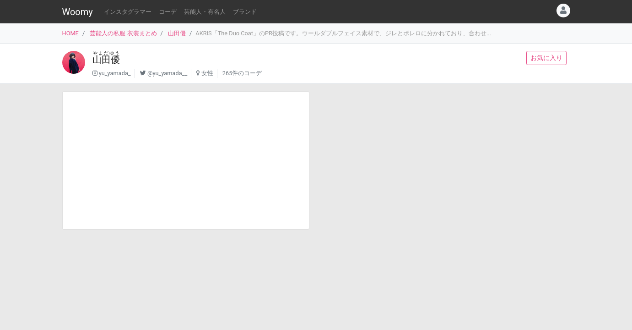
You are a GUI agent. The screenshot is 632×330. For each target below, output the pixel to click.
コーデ (168, 11)
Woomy (77, 11)
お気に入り (546, 57)
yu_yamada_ (115, 73)
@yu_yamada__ (167, 73)
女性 (207, 73)
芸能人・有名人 (205, 11)
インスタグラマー (127, 11)
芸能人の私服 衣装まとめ (123, 33)
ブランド (245, 11)
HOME (70, 33)
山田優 (177, 33)
